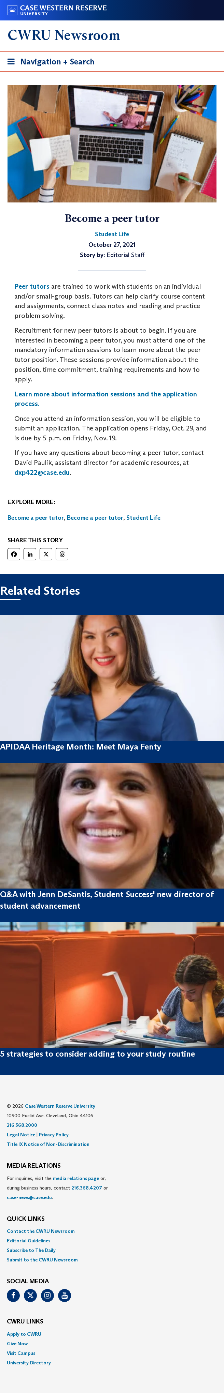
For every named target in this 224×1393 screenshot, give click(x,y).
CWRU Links (25, 1321)
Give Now (17, 1344)
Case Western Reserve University (60, 1106)
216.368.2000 (22, 1125)
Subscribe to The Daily (31, 1250)
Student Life (143, 517)
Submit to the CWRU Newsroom (42, 1260)
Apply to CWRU (24, 1334)
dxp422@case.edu (42, 472)
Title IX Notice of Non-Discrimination (48, 1144)
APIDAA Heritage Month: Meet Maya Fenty (80, 747)
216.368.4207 (86, 1188)
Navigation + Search (49, 63)
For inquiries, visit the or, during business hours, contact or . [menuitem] (57, 1187)
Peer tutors (32, 286)
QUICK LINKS (26, 1219)
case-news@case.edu (29, 1197)
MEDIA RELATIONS (34, 1166)
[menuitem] (112, 1231)
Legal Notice (21, 1135)
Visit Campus (21, 1353)
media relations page (76, 1178)
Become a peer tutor (36, 517)
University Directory (29, 1363)
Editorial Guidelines (28, 1241)
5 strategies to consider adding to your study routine (97, 1054)
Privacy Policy (54, 1135)
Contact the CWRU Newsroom (41, 1231)
